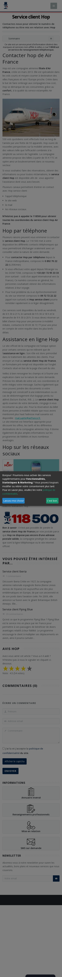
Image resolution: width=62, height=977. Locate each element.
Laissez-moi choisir (13, 500)
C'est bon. (52, 500)
